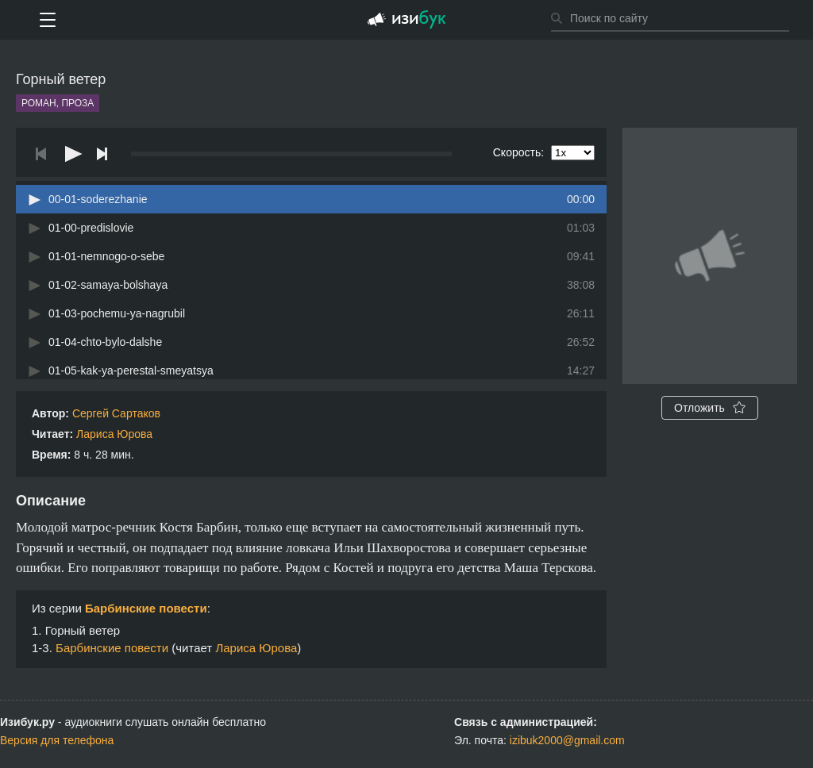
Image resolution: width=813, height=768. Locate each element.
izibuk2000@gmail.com (567, 740)
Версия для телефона (57, 740)
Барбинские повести (146, 608)
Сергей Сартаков (116, 413)
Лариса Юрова (114, 434)
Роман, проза (57, 103)
